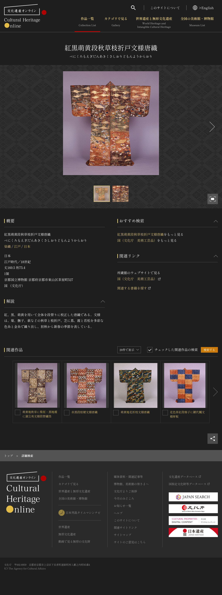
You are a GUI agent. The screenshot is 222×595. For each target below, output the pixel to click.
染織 (7, 246)
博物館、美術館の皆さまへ (131, 484)
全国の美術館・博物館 (197, 22)
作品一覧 (87, 22)
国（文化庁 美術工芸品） (137, 240)
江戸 (17, 246)
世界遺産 (64, 527)
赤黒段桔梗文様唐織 (85, 412)
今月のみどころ (124, 498)
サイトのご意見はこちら (130, 542)
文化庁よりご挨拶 (125, 491)
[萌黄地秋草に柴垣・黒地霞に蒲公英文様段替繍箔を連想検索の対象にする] (17, 412)
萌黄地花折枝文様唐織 (135, 412)
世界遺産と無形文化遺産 (154, 22)
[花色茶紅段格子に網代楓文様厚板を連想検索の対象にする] (165, 412)
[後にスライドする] (211, 126)
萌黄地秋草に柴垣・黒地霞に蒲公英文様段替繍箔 (39, 414)
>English (203, 7)
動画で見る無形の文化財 (74, 541)
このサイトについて (165, 7)
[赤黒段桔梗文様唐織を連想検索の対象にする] (66, 412)
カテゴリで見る (115, 22)
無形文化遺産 (67, 534)
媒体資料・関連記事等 (128, 477)
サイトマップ (122, 535)
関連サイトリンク (125, 527)
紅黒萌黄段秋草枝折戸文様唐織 (140, 234)
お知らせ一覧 (122, 506)
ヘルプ (118, 513)
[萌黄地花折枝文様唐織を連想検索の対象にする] (116, 412)
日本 (27, 246)
